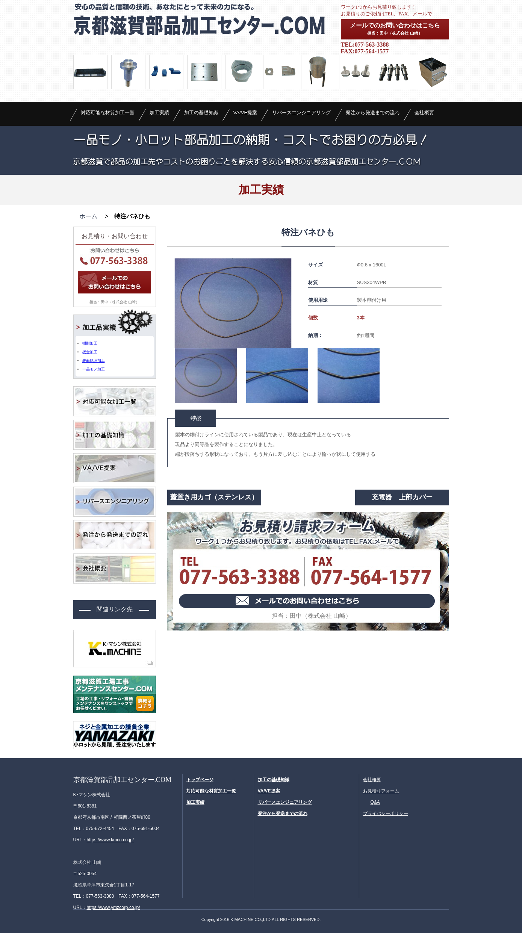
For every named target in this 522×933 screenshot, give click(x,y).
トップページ (199, 779)
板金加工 (89, 352)
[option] (233, 303)
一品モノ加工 (93, 369)
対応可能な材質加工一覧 (108, 112)
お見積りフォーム (381, 791)
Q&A (375, 802)
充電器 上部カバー (402, 497)
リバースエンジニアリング (301, 112)
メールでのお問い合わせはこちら (395, 28)
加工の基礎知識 (201, 112)
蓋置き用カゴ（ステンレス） (214, 497)
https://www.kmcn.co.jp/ (110, 839)
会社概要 (424, 112)
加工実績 (159, 112)
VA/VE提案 (245, 112)
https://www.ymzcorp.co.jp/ (113, 907)
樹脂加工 (89, 343)
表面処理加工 (93, 360)
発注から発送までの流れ (372, 112)
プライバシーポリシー (385, 813)
